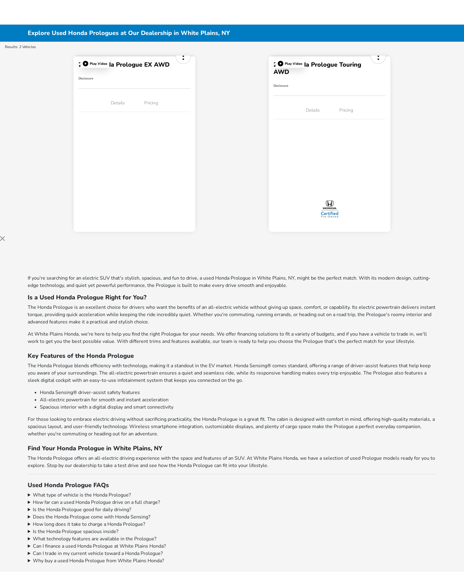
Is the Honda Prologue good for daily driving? (82, 509)
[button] (95, 63)
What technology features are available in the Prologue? (94, 538)
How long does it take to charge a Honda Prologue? (89, 524)
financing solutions (257, 334)
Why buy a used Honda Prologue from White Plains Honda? (98, 560)
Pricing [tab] (151, 103)
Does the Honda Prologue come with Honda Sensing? (91, 517)
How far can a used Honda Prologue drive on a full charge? (96, 502)
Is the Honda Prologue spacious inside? (75, 531)
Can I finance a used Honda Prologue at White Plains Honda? (99, 546)
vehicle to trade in (393, 334)
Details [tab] (118, 103)
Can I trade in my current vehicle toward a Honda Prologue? (98, 553)
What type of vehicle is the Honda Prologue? (82, 495)
